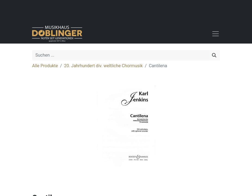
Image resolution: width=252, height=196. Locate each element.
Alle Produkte (45, 65)
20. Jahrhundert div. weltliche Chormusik (103, 65)
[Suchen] (214, 55)
